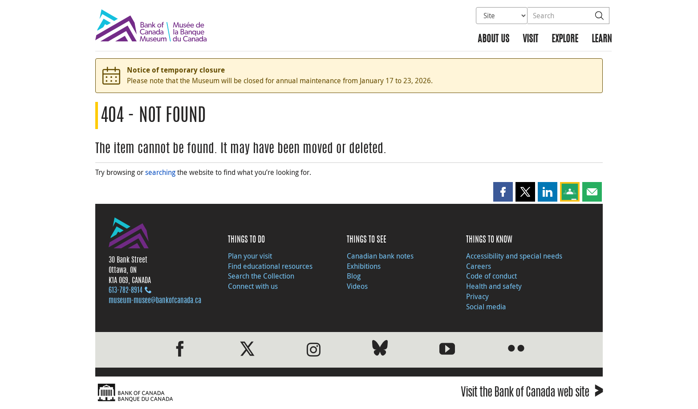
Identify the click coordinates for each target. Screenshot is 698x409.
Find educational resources (270, 266)
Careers (478, 266)
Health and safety (494, 286)
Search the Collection (261, 276)
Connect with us (253, 286)
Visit (530, 39)
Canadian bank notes (380, 256)
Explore (565, 39)
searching (160, 172)
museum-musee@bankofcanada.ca (155, 300)
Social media (486, 307)
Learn (602, 39)
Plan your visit (250, 256)
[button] (503, 192)
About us (493, 39)
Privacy (477, 296)
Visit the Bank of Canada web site (532, 393)
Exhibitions (364, 266)
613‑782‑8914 (125, 290)
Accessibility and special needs (514, 256)
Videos (357, 286)
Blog (354, 276)
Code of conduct (491, 276)
